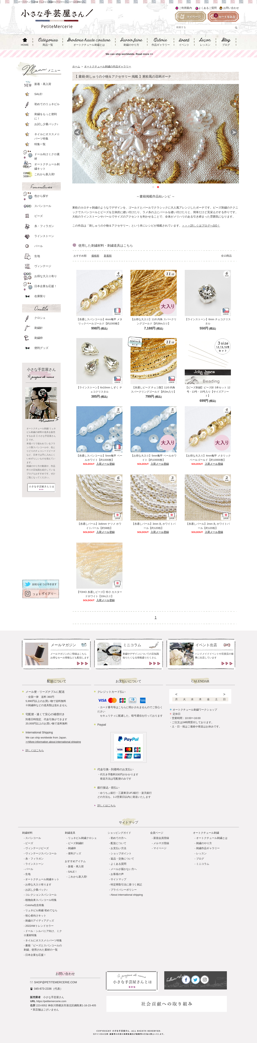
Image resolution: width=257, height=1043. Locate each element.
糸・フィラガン (34, 858)
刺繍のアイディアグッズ (39, 920)
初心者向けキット (35, 915)
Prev (77, 132)
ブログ (200, 858)
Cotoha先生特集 (34, 905)
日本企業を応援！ (35, 954)
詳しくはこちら (34, 750)
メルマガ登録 (161, 843)
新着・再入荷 (76, 866)
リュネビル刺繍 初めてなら (41, 910)
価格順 (95, 255)
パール (29, 869)
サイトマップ (118, 879)
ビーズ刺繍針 (76, 843)
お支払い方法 (118, 848)
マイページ (159, 848)
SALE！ (72, 871)
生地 (28, 874)
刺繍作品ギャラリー (208, 848)
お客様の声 (117, 874)
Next (233, 132)
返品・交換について (122, 858)
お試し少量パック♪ (36, 889)
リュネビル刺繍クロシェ (82, 837)
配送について (118, 843)
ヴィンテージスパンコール (41, 853)
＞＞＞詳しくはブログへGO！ (201, 225)
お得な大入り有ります (38, 884)
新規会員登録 (161, 837)
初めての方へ (118, 837)
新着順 (108, 255)
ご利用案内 (185, 7)
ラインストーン (34, 863)
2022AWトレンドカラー (39, 925)
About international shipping (127, 894)
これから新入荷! (77, 876)
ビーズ (29, 843)
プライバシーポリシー (124, 889)
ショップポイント (121, 853)
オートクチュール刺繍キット (42, 879)
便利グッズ (74, 853)
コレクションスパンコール (41, 894)
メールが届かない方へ (124, 869)
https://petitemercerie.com (51, 1001)
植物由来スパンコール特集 (41, 899)
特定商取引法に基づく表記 (126, 884)
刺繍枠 (72, 848)
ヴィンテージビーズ (37, 848)
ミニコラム (202, 863)
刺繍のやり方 (204, 843)
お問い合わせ (231, 7)
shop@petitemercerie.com (55, 982)
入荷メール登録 (105, 463)
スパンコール (33, 837)
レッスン (201, 853)
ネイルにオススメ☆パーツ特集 (43, 940)
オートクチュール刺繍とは (211, 837)
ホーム (76, 66)
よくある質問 (118, 863)
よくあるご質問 (207, 7)
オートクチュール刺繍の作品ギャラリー (107, 66)
